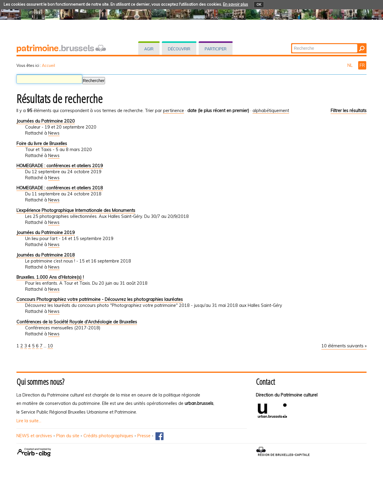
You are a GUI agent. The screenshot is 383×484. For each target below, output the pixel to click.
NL (350, 65)
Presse (144, 435)
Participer (216, 48)
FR (362, 65)
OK (258, 4)
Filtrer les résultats (349, 110)
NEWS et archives (34, 435)
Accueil (48, 65)
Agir (148, 48)
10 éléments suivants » (344, 346)
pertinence (173, 110)
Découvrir (179, 48)
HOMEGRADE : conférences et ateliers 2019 (59, 165)
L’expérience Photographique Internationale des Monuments (75, 210)
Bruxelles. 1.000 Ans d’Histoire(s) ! (50, 277)
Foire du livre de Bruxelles (41, 143)
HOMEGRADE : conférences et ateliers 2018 (59, 188)
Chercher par (291, 43)
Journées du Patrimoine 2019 (45, 232)
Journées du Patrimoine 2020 (45, 121)
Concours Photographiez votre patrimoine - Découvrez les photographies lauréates (99, 299)
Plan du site (67, 435)
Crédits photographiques (108, 435)
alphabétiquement (271, 110)
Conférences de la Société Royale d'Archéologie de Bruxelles (76, 322)
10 (50, 346)
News (54, 133)
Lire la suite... (28, 420)
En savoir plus (235, 4)
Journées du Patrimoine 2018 (45, 255)
